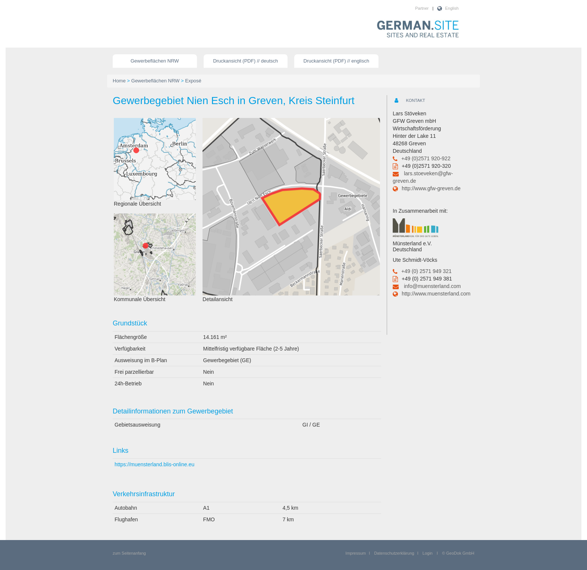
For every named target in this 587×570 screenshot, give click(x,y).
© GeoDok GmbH (458, 553)
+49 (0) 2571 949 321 (426, 271)
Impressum (356, 553)
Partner (422, 8)
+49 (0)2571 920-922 (425, 158)
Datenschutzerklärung (394, 553)
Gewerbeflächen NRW (155, 61)
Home (119, 81)
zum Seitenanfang (129, 553)
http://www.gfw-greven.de (431, 188)
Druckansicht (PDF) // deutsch (245, 61)
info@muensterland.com (432, 286)
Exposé (193, 81)
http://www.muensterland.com (436, 294)
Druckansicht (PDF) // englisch (336, 61)
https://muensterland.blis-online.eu (154, 464)
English (452, 8)
